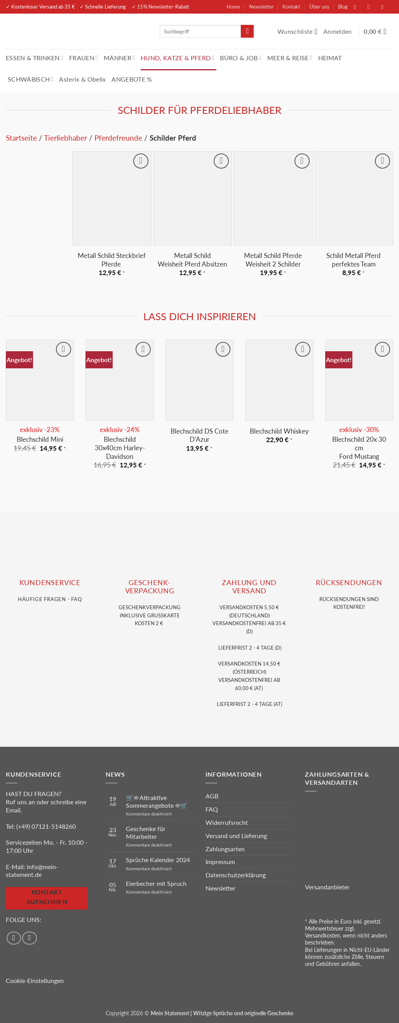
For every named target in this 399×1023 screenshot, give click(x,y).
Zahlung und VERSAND (249, 587)
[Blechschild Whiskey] (279, 380)
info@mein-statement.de (32, 870)
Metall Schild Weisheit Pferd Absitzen (192, 259)
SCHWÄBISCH (31, 79)
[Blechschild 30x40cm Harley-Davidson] (119, 380)
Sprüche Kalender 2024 (158, 859)
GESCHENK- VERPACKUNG (149, 587)
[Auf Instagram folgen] (373, 6)
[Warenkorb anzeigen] (378, 31)
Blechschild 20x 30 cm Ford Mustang (359, 447)
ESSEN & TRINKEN (34, 57)
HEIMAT (330, 57)
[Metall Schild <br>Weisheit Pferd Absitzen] (192, 198)
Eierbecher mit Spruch (156, 883)
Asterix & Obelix (82, 79)
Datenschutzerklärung (236, 874)
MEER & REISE (289, 57)
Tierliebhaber (65, 137)
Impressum (220, 861)
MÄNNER (119, 57)
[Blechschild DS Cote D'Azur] (199, 380)
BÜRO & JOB (240, 57)
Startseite (21, 137)
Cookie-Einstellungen (35, 980)
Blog (343, 6)
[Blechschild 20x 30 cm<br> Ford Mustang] (359, 380)
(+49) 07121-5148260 (46, 826)
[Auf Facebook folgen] (359, 6)
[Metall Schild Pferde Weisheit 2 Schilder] (273, 198)
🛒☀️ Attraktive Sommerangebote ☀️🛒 (157, 801)
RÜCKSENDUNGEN (349, 583)
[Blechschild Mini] (39, 380)
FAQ (212, 809)
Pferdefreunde (118, 137)
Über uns (319, 6)
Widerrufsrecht (227, 822)
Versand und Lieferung (236, 835)
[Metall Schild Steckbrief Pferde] (112, 198)
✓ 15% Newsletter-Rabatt (160, 6)
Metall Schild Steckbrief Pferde (112, 259)
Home (233, 6)
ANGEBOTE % (132, 79)
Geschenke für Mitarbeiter (146, 832)
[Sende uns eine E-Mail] (386, 6)
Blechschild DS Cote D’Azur (199, 435)
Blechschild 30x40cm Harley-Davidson (120, 447)
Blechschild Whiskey (279, 431)
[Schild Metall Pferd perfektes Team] (354, 198)
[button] (338, 31)
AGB (212, 796)
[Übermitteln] (247, 31)
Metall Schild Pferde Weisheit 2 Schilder (273, 259)
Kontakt (291, 6)
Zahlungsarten (225, 848)
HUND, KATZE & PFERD (177, 57)
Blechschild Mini (40, 439)
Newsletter (261, 6)
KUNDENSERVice (49, 583)
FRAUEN (83, 57)
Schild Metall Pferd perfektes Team (353, 259)
